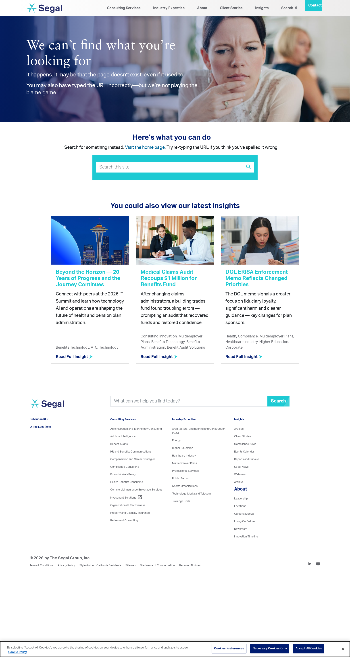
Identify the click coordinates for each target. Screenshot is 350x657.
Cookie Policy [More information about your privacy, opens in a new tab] (17, 652)
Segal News (241, 466)
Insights (262, 8)
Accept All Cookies (309, 648)
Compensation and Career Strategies (132, 459)
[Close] (343, 649)
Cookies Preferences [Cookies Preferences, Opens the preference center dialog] (229, 648)
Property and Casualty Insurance (130, 513)
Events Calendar (244, 451)
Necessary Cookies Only (270, 648)
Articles (239, 428)
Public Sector (180, 478)
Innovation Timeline (246, 536)
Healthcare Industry (184, 455)
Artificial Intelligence (122, 436)
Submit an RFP (39, 419)
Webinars (240, 474)
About (202, 8)
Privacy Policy (66, 565)
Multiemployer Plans (184, 463)
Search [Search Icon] (289, 8)
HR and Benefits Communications (130, 451)
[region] (175, 649)
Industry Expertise (169, 8)
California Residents (108, 565)
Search (278, 401)
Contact (315, 5)
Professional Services (185, 471)
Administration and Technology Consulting (136, 428)
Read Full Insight (74, 357)
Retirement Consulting (124, 520)
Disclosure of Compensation (157, 565)
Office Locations (40, 426)
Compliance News (245, 444)
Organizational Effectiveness (127, 505)
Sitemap (130, 565)
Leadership (241, 498)
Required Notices (189, 565)
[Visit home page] (47, 406)
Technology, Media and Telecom (191, 493)
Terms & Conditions (41, 565)
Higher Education (182, 448)
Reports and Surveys (246, 459)
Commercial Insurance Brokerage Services (136, 489)
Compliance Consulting (124, 466)
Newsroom (240, 529)
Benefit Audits (119, 444)
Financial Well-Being (122, 474)
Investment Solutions (126, 497)
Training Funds (181, 501)
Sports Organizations (185, 486)
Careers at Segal (244, 513)
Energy (176, 440)
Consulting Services (124, 8)
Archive (239, 482)
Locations (240, 506)
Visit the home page (145, 147)
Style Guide (86, 565)
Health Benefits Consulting (126, 482)
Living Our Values (244, 521)
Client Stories (231, 8)
